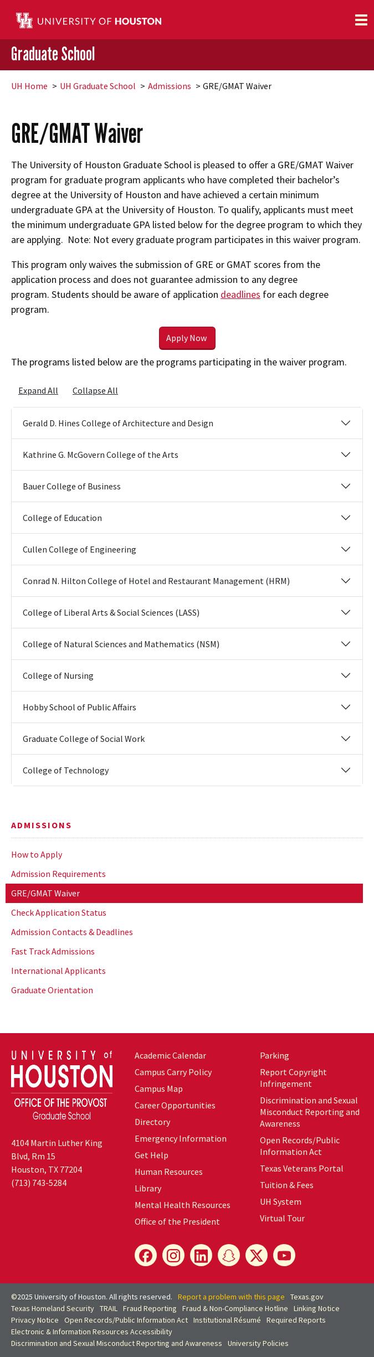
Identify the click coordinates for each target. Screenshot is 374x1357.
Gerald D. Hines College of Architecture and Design (118, 423)
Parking (274, 1055)
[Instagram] (173, 1255)
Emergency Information (181, 1138)
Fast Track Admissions (53, 951)
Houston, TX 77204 (46, 1169)
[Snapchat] (229, 1255)
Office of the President (177, 1221)
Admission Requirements (58, 873)
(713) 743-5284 (38, 1182)
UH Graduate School (98, 85)
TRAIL (108, 1308)
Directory (152, 1121)
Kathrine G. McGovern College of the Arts (100, 454)
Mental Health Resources (182, 1204)
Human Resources (169, 1171)
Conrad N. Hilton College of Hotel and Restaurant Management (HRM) (156, 580)
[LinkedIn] (201, 1255)
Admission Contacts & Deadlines (72, 931)
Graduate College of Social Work (84, 738)
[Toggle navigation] (361, 20)
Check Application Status (58, 912)
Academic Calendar (170, 1055)
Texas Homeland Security (52, 1308)
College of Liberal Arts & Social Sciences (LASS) (111, 612)
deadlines (240, 294)
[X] (256, 1255)
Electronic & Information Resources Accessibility (91, 1332)
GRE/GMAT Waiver (45, 893)
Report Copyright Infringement (293, 1077)
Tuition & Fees (287, 1184)
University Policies (258, 1343)
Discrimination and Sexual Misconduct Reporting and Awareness (310, 1112)
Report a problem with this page (231, 1297)
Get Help (151, 1154)
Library (148, 1188)
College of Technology (66, 770)
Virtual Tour (282, 1218)
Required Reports (296, 1320)
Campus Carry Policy (173, 1071)
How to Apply (36, 854)
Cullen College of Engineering (79, 549)
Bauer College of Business (72, 486)
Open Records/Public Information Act (300, 1145)
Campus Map (159, 1088)
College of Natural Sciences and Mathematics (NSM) (121, 643)
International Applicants (58, 970)
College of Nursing (58, 675)
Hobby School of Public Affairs (79, 707)
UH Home (29, 85)
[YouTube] (284, 1255)
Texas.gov (307, 1297)
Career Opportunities (175, 1105)
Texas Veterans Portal (302, 1168)
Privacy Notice (35, 1320)
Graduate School (53, 54)
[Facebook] (146, 1255)
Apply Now (187, 337)
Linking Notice (317, 1308)
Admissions (169, 85)
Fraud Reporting (150, 1308)
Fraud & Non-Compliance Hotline (235, 1308)
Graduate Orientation (52, 989)
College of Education (62, 517)
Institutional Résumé (227, 1320)
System (280, 1201)
